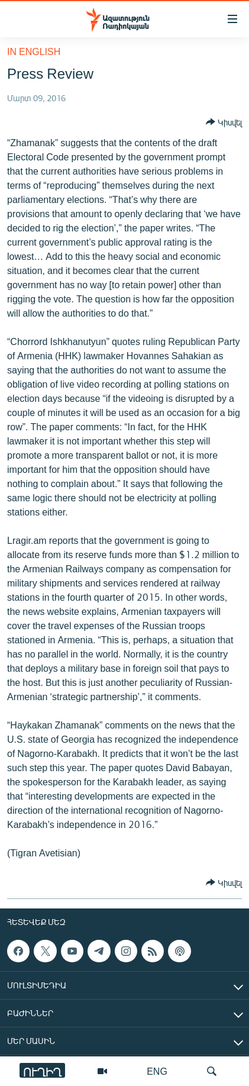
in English (33, 51)
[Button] (224, 122)
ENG (157, 1071)
